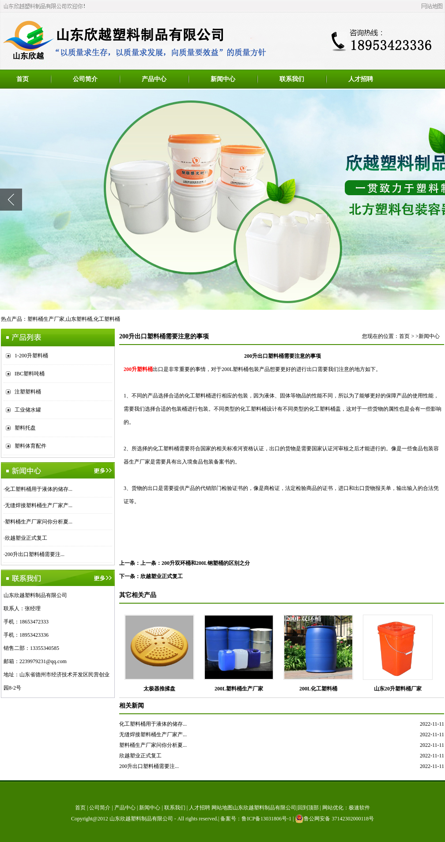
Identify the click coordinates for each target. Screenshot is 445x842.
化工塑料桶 (107, 319)
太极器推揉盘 (159, 689)
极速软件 (359, 808)
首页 (22, 79)
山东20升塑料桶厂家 (398, 689)
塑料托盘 (25, 428)
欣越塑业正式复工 (26, 538)
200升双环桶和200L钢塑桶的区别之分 (206, 563)
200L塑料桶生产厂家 (239, 689)
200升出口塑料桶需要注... (34, 554)
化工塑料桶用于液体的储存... (38, 489)
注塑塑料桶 (28, 392)
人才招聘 (360, 79)
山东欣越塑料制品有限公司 (141, 819)
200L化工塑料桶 (318, 689)
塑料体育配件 (30, 446)
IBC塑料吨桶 (30, 374)
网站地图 (222, 808)
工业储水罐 (28, 410)
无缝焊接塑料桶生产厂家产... (38, 505)
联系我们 (291, 79)
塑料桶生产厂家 (45, 319)
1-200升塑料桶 (31, 355)
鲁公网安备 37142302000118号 (334, 818)
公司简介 (85, 79)
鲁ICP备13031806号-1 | (268, 819)
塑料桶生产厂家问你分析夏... (38, 522)
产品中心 (154, 79)
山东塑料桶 (79, 319)
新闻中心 (223, 79)
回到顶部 (308, 808)
